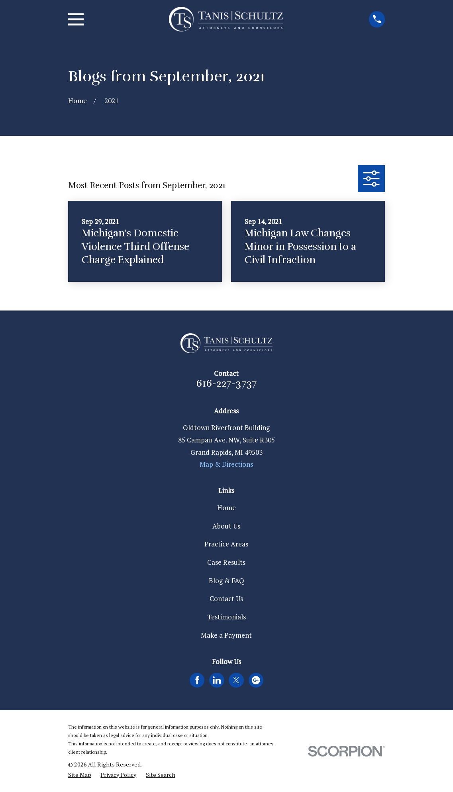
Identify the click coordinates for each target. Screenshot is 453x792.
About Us (226, 526)
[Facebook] (197, 680)
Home (226, 507)
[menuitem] (79, 775)
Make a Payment (226, 635)
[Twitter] (236, 680)
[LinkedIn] (217, 680)
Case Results (226, 562)
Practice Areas (226, 543)
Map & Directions (226, 464)
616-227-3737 (226, 383)
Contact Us (226, 598)
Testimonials (226, 616)
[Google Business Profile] (256, 680)
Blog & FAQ (226, 580)
